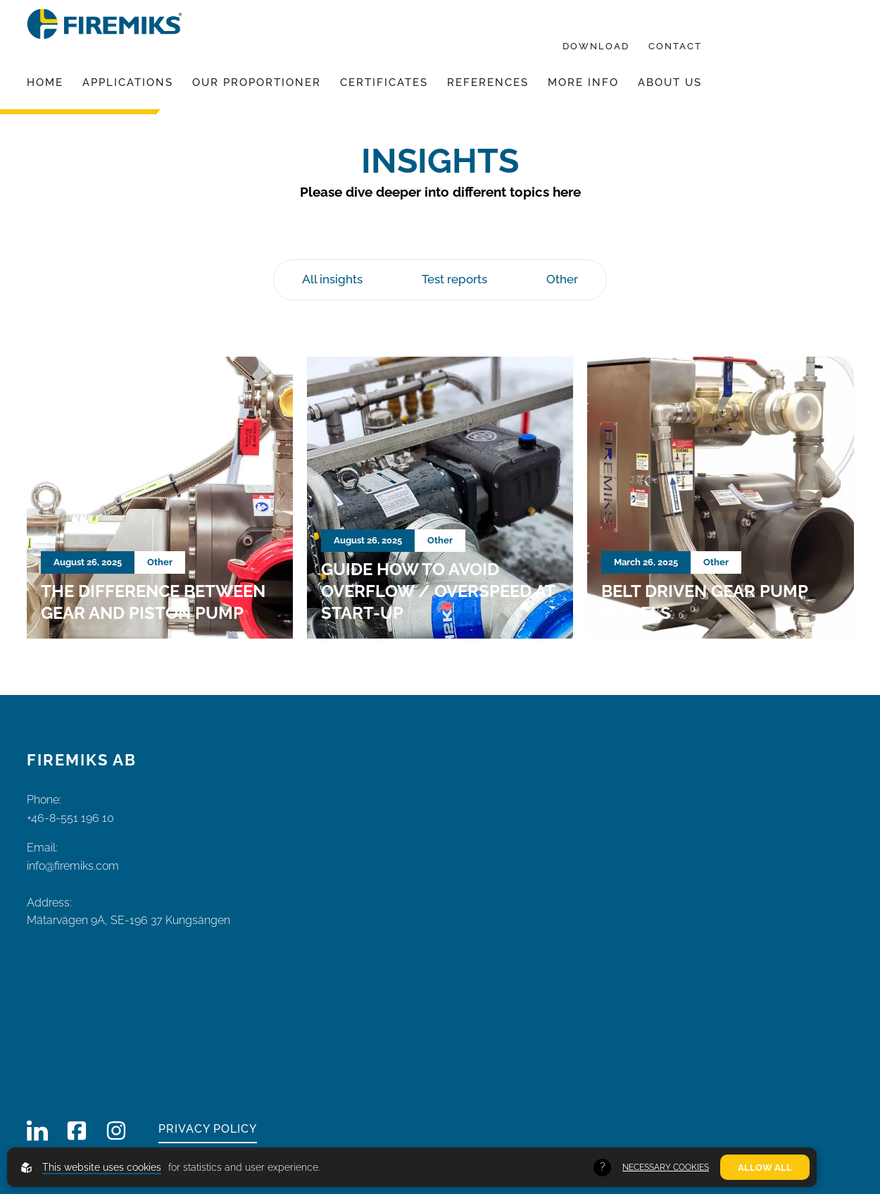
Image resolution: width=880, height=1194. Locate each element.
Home (45, 82)
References (488, 82)
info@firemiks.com (74, 866)
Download (595, 46)
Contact (675, 46)
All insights (332, 279)
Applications (127, 82)
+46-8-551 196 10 (70, 818)
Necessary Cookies (665, 1167)
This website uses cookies (101, 1167)
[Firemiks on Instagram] (116, 1130)
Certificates (384, 82)
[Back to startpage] (104, 23)
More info (583, 82)
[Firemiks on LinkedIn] (37, 1130)
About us (670, 82)
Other (562, 279)
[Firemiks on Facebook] (76, 1130)
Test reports (454, 279)
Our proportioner (256, 82)
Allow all (765, 1167)
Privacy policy (207, 1128)
